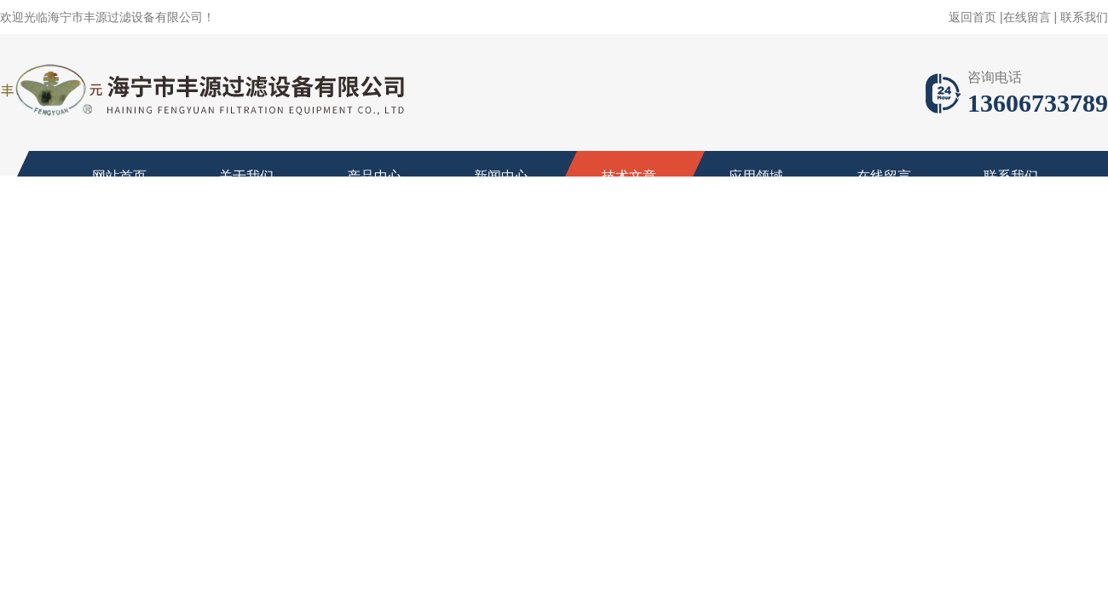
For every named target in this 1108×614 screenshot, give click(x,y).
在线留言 (1027, 17)
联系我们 (1084, 17)
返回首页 (972, 17)
